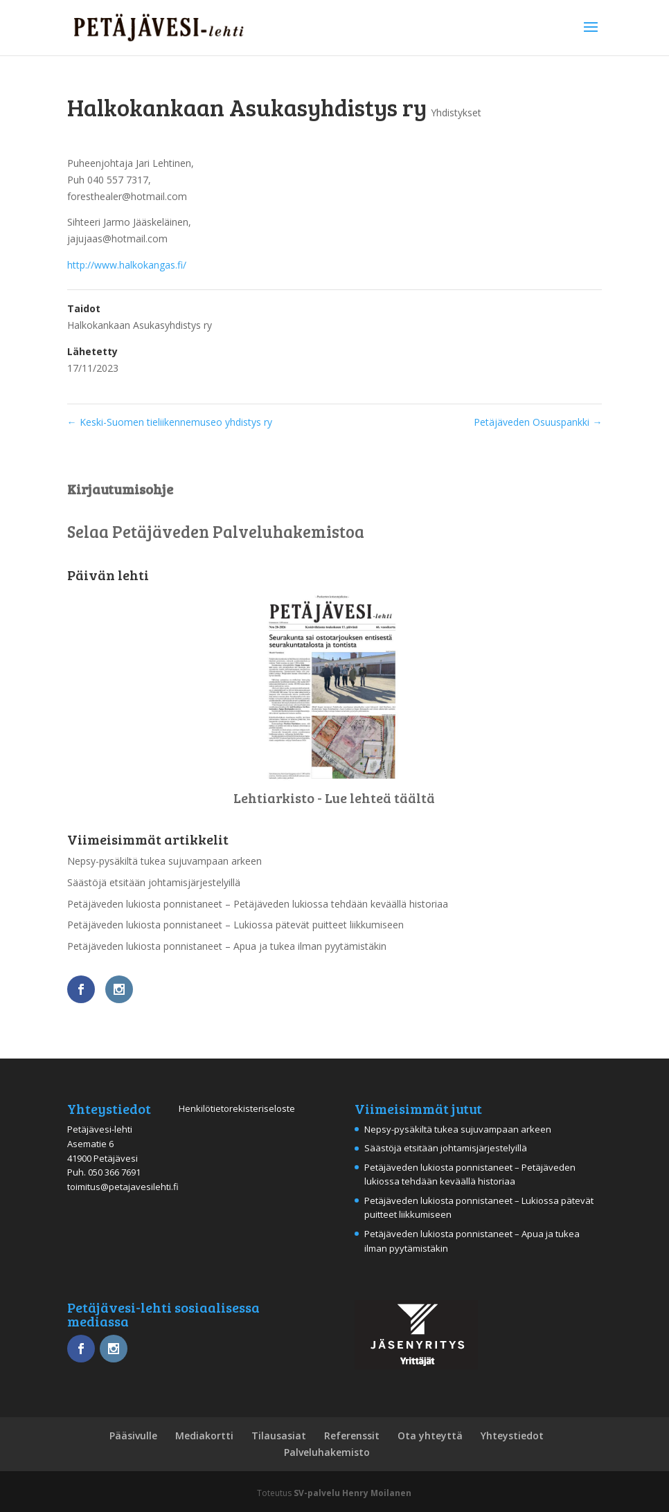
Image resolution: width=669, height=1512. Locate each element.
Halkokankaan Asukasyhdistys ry (139, 325)
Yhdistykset (456, 112)
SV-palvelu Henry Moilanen (352, 1493)
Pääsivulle (133, 1435)
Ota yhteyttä (430, 1435)
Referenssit (352, 1435)
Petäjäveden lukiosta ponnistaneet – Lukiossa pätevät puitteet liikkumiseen (235, 924)
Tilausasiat (278, 1435)
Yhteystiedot (512, 1435)
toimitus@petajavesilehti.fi (123, 1186)
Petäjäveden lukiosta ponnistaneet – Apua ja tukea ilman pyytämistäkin (226, 946)
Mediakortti (204, 1435)
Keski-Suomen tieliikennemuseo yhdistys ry (169, 422)
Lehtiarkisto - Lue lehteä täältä (334, 797)
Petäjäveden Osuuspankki (538, 422)
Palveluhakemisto (327, 1452)
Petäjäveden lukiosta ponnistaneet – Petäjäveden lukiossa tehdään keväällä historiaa (257, 903)
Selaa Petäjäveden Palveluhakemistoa (215, 531)
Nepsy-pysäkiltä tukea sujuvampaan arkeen (164, 860)
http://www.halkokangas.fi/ (126, 264)
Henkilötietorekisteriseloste (237, 1108)
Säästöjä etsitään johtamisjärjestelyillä (153, 882)
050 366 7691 (114, 1172)
